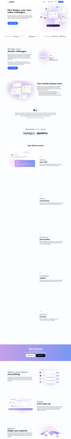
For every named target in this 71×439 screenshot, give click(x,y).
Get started (61, 1)
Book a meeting (12, 23)
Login (56, 1)
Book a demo (30, 355)
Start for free (40, 355)
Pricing (44, 1)
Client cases (50, 1)
